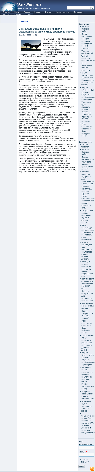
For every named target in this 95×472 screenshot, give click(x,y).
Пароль (83, 452)
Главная (6, 12)
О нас (28, 14)
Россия (27, 12)
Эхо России (29, 4)
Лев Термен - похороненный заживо (87, 305)
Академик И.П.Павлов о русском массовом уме (87, 395)
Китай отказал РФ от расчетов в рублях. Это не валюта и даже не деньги (87, 343)
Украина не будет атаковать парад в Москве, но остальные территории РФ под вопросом (86, 111)
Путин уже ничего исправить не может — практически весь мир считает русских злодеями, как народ (87, 378)
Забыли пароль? (85, 460)
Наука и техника (62, 12)
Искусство (77, 12)
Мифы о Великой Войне (85, 28)
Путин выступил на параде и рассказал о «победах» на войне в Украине (87, 41)
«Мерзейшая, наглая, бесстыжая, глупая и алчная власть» (87, 217)
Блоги (16, 12)
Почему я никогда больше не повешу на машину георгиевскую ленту (87, 269)
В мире (48, 12)
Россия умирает (85, 145)
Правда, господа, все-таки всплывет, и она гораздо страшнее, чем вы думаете (87, 250)
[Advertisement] (47, 280)
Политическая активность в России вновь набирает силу (87, 283)
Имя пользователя (86, 443)
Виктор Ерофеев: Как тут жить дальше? (87, 314)
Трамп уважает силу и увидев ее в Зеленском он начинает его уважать (87, 79)
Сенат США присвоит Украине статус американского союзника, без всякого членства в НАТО (87, 198)
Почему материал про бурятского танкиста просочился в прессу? (87, 163)
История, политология (12, 14)
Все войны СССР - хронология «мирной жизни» (86, 406)
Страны (37, 12)
